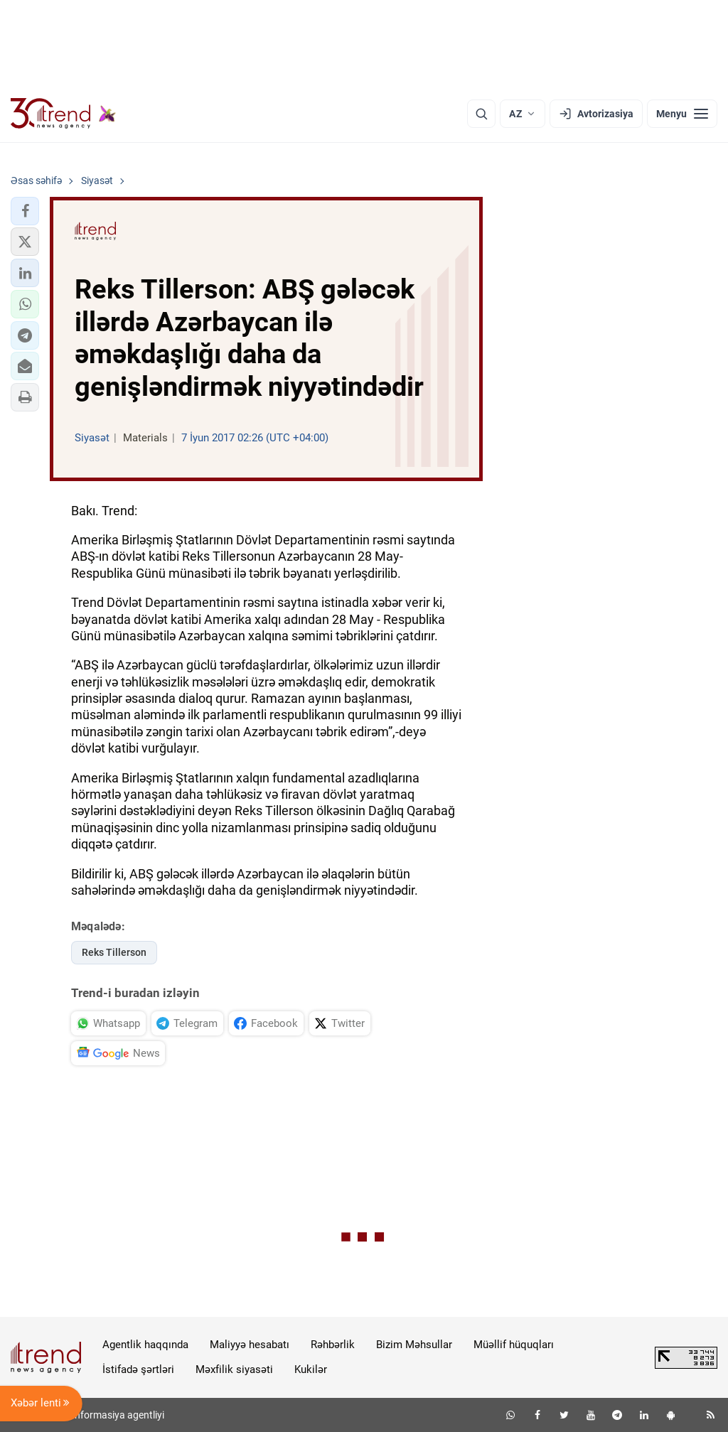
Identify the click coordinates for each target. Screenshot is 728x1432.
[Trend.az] (63, 113)
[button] (24, 211)
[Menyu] (682, 113)
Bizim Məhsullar (414, 1344)
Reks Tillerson (114, 952)
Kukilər (310, 1369)
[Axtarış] (481, 113)
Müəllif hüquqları (513, 1344)
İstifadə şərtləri (138, 1369)
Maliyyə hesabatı (249, 1344)
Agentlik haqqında (145, 1344)
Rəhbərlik (333, 1344)
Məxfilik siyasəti (234, 1369)
